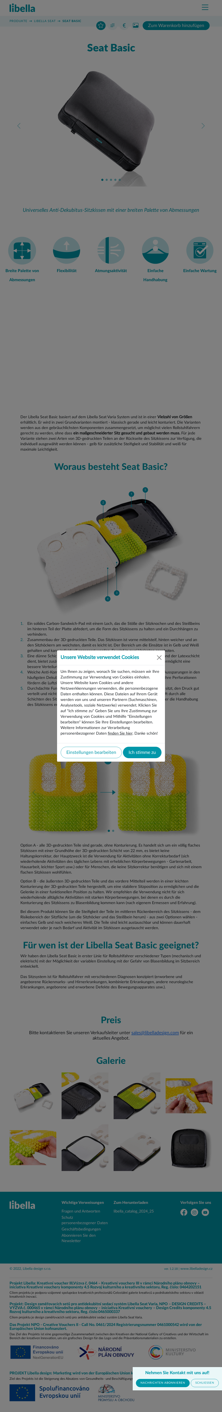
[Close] (159, 658)
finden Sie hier (120, 733)
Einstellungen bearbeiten (91, 752)
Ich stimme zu (142, 752)
